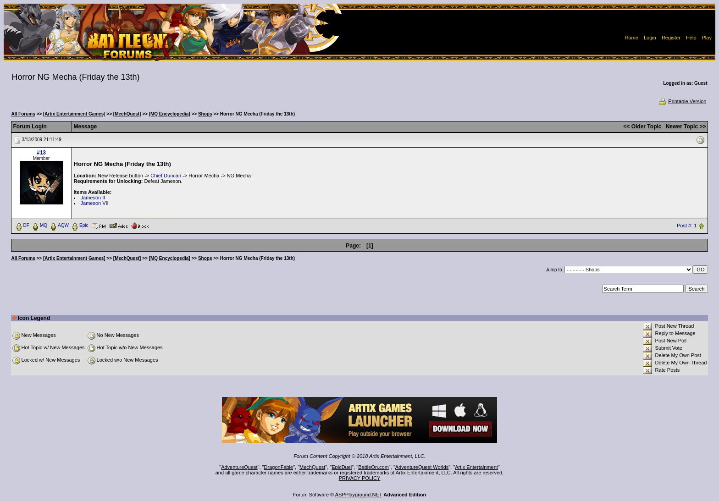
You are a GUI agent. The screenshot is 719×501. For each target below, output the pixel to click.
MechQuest (312, 467)
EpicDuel (342, 467)
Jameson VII (95, 203)
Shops (205, 113)
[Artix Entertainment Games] (74, 113)
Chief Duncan (165, 175)
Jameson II (93, 197)
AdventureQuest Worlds (422, 467)
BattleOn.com (373, 467)
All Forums (23, 113)
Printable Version (682, 101)
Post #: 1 (687, 225)
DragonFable (278, 467)
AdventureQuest (239, 467)
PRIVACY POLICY (360, 478)
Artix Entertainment (476, 467)
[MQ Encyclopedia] (169, 113)
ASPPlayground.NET (358, 494)
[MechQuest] (127, 113)
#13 (41, 152)
